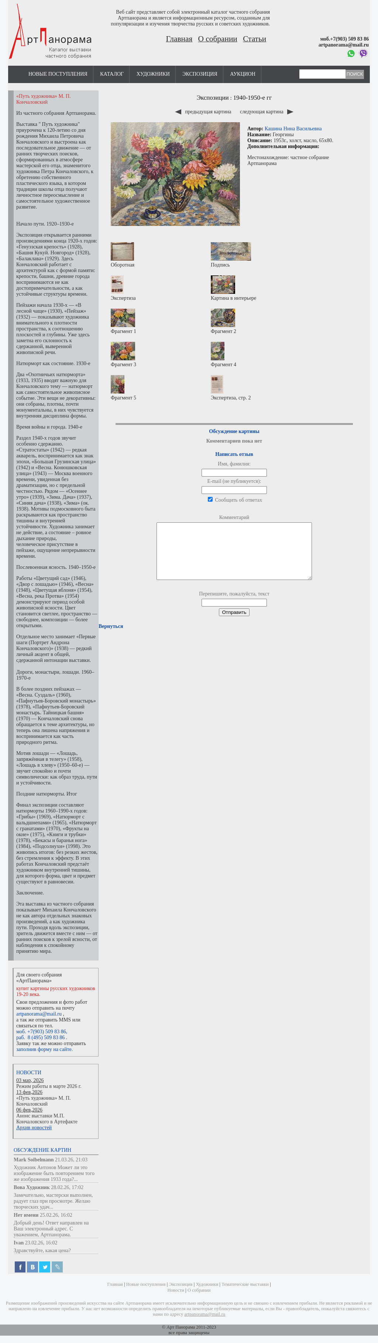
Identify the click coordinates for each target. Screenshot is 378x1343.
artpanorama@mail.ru (39, 1014)
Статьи (254, 38)
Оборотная (122, 255)
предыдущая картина (204, 111)
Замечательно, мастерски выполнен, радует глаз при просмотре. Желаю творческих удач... (53, 1201)
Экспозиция (199, 74)
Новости (28, 1072)
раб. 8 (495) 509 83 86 (40, 1037)
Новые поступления (57, 74)
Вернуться (111, 637)
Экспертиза (123, 288)
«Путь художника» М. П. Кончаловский (43, 1101)
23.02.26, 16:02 (41, 1243)
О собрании (217, 38)
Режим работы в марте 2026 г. (48, 1086)
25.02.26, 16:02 (56, 1215)
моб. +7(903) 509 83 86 (41, 1031)
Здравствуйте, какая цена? (42, 1250)
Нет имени (26, 1215)
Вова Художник (32, 1187)
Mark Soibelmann (34, 1159)
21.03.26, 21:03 (71, 1159)
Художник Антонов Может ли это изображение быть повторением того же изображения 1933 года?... (54, 1173)
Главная (179, 38)
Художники (153, 74)
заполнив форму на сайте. (44, 1049)
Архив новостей (34, 1127)
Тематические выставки (245, 1284)
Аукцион (242, 74)
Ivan (19, 1243)
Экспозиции (213, 97)
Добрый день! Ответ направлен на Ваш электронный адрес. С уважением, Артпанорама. (51, 1228)
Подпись (231, 255)
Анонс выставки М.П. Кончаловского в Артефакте (47, 1118)
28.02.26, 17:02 (67, 1187)
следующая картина (266, 111)
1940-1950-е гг (252, 97)
